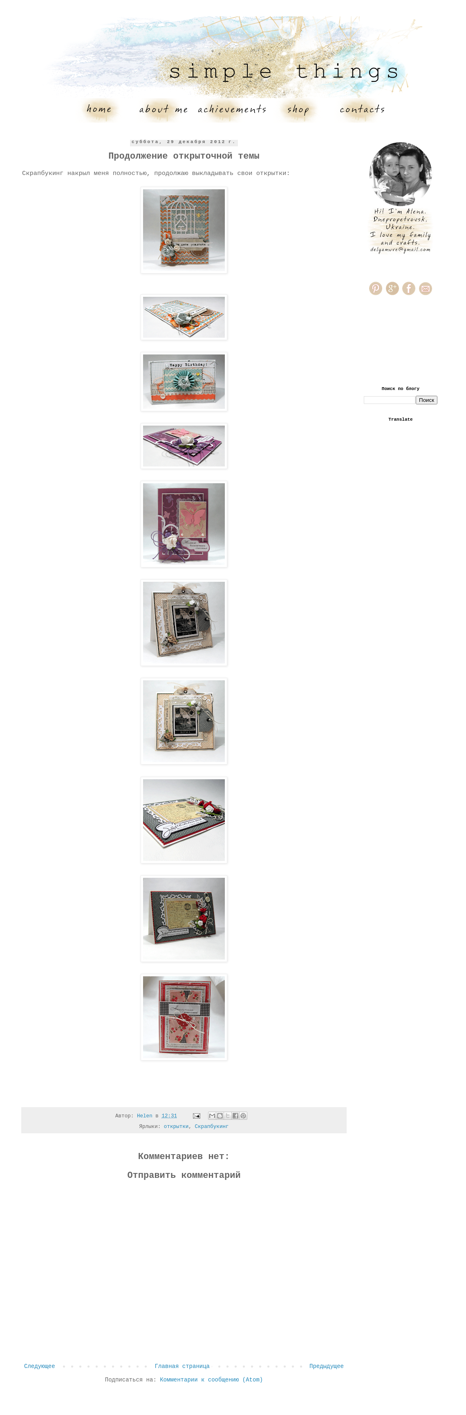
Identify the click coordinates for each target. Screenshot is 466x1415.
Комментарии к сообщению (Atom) (211, 1380)
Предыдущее (326, 1366)
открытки (176, 1127)
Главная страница (182, 1366)
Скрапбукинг (212, 1127)
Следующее (39, 1366)
